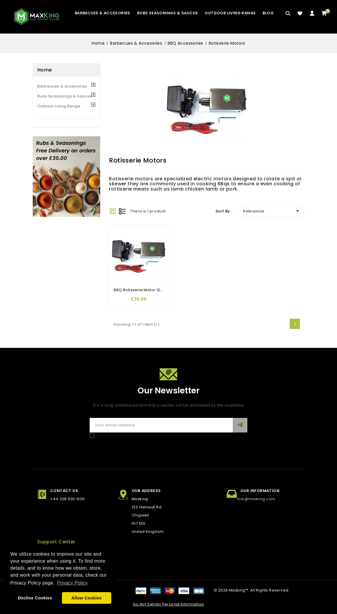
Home (44, 70)
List (122, 211)
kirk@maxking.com (256, 499)
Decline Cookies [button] (35, 598)
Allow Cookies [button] (86, 598)
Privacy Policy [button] (72, 582)
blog (268, 13)
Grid (112, 211)
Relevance (272, 210)
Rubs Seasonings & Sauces (167, 13)
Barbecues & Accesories (102, 13)
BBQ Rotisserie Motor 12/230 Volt (146, 290)
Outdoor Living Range (230, 13)
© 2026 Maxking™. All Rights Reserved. (251, 590)
